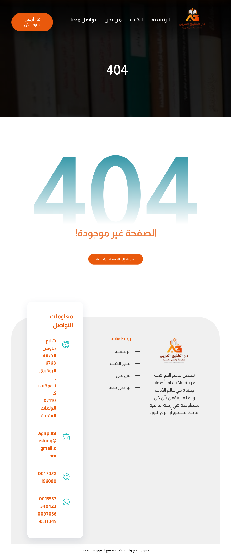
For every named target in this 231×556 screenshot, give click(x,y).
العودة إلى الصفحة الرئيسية (115, 259)
